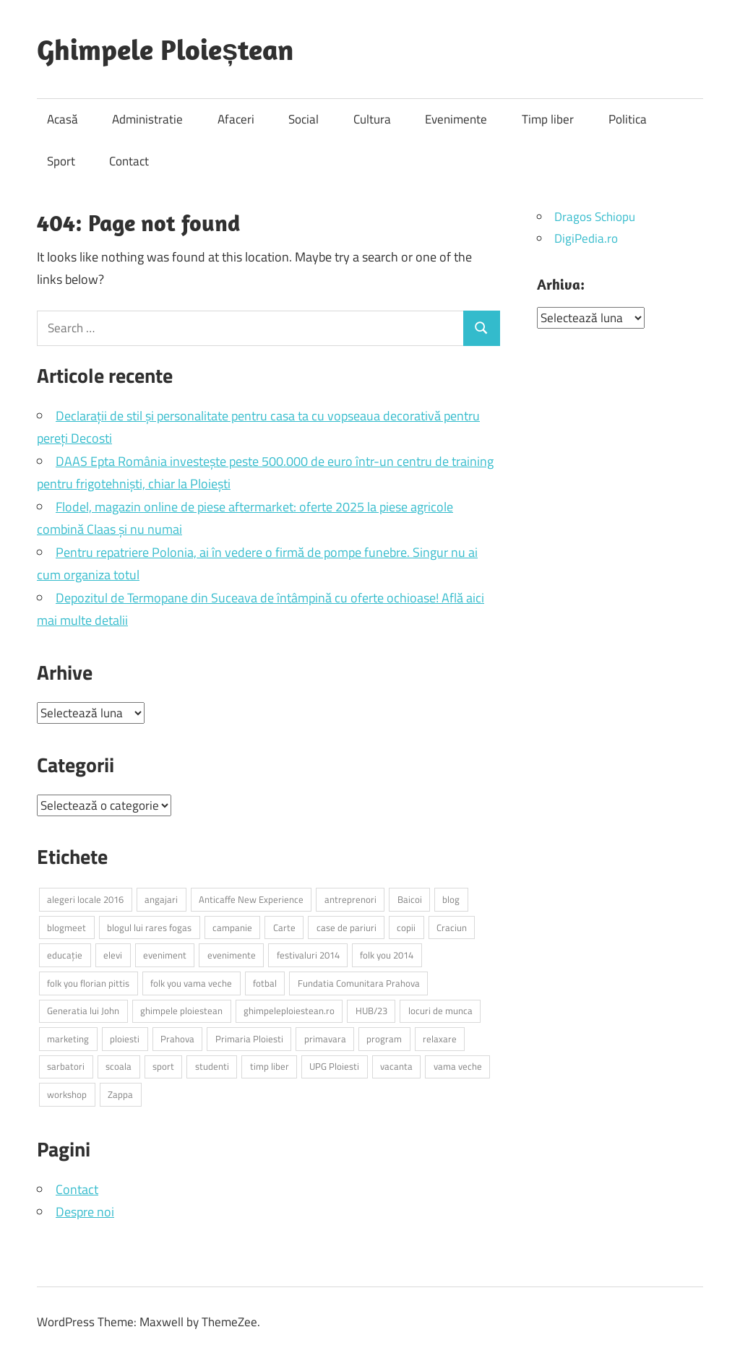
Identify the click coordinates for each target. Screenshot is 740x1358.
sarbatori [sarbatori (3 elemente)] (66, 1066)
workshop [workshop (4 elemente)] (67, 1094)
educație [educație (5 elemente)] (64, 955)
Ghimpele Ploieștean (165, 49)
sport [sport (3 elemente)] (163, 1066)
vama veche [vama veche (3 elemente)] (458, 1066)
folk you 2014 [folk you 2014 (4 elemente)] (386, 955)
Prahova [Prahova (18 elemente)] (177, 1039)
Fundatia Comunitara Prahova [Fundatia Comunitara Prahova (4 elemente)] (359, 983)
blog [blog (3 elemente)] (451, 899)
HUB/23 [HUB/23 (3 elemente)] (371, 1010)
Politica (627, 119)
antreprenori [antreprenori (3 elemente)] (350, 899)
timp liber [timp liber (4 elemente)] (269, 1066)
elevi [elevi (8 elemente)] (112, 955)
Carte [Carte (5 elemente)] (284, 927)
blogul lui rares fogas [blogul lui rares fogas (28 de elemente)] (149, 927)
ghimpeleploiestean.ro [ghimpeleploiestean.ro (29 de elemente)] (289, 1010)
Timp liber (548, 119)
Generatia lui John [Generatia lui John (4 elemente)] (83, 1010)
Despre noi (85, 1211)
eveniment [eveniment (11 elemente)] (164, 955)
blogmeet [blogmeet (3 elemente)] (66, 927)
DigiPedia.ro (586, 238)
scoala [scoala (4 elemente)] (119, 1066)
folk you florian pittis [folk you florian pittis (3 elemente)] (88, 983)
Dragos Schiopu (594, 216)
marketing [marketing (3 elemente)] (68, 1039)
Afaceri (236, 119)
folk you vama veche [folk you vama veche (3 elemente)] (191, 983)
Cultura (372, 119)
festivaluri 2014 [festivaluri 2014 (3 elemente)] (308, 955)
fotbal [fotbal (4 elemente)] (265, 983)
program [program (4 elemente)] (384, 1039)
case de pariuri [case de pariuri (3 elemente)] (347, 927)
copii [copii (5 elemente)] (406, 927)
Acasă (62, 119)
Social (303, 119)
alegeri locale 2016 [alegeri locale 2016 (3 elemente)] (85, 899)
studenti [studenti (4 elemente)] (212, 1066)
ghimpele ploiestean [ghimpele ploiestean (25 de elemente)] (181, 1010)
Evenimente (456, 119)
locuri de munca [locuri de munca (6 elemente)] (440, 1010)
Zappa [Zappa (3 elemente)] (120, 1094)
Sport (61, 161)
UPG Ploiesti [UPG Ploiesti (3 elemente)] (334, 1066)
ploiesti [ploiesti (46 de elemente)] (124, 1039)
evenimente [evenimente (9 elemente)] (231, 955)
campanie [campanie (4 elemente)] (232, 927)
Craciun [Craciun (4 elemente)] (451, 927)
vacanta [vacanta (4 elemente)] (396, 1066)
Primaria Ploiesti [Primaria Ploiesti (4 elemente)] (249, 1039)
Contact (129, 161)
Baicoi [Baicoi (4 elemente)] (409, 899)
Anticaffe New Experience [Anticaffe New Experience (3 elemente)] (251, 899)
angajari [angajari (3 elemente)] (161, 899)
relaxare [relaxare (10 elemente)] (440, 1039)
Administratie (147, 119)
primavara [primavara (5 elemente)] (325, 1039)
